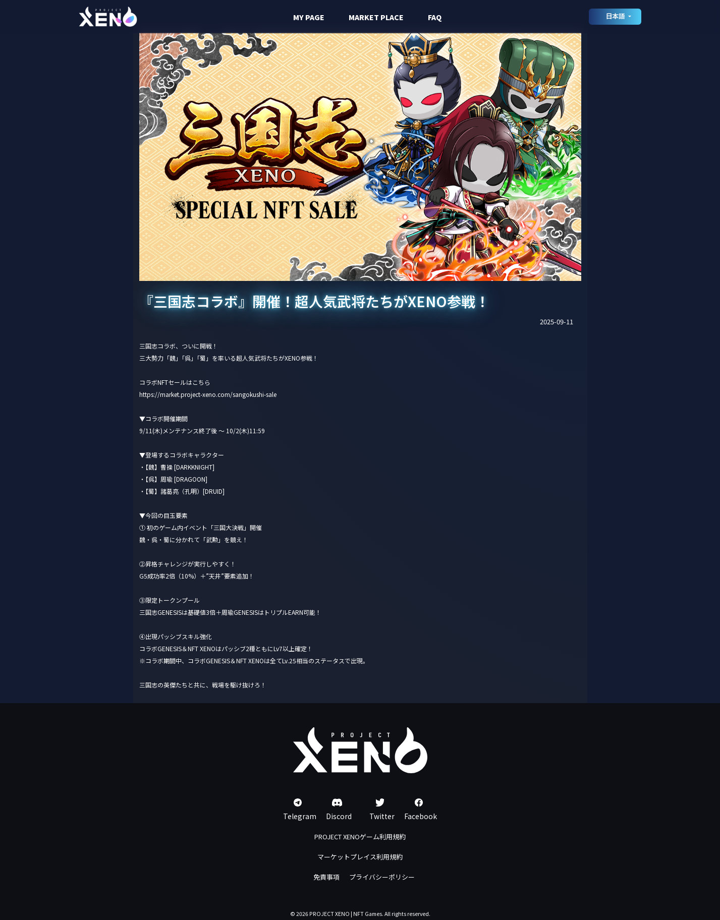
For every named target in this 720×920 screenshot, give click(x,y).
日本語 (616, 16)
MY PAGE (308, 17)
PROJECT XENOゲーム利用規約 (360, 836)
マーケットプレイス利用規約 (360, 856)
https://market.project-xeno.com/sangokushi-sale (207, 394)
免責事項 (326, 877)
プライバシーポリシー (382, 877)
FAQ (434, 17)
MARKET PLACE (376, 17)
